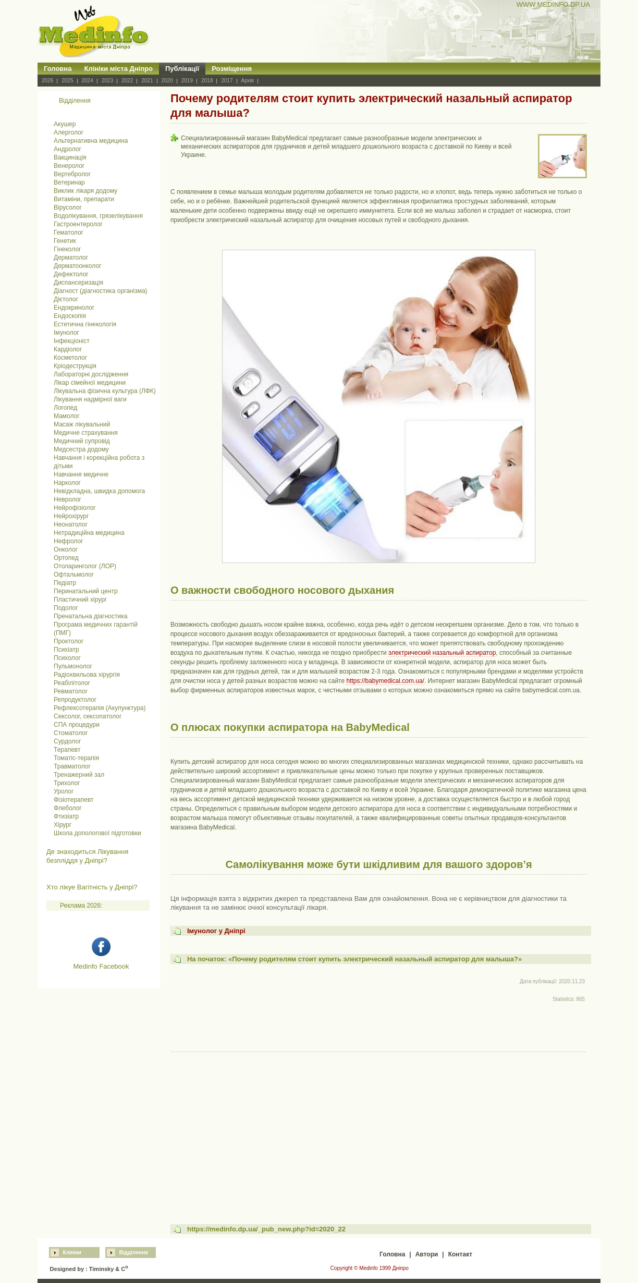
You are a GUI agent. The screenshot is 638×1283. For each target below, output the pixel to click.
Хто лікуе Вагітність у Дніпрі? (92, 887)
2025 (67, 80)
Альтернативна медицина (91, 140)
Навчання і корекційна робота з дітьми (99, 462)
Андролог (67, 149)
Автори (426, 1254)
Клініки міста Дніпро (118, 68)
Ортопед (66, 557)
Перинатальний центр (86, 591)
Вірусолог (68, 207)
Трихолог (67, 783)
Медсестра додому (81, 449)
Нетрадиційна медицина (89, 532)
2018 (207, 80)
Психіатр (66, 649)
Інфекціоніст (72, 341)
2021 (147, 80)
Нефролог (68, 541)
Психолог (67, 658)
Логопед (65, 407)
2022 (127, 80)
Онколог (66, 549)
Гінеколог (67, 249)
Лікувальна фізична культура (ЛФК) (105, 391)
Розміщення (232, 68)
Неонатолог (71, 524)
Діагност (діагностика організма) (101, 291)
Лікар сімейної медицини (90, 382)
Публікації (182, 68)
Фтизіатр (66, 816)
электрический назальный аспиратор (442, 652)
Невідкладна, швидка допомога (99, 491)
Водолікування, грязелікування (98, 215)
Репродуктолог (75, 699)
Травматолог (72, 766)
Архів (247, 80)
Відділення (133, 1252)
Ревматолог (71, 691)
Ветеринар (69, 182)
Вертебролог (72, 174)
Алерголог (68, 132)
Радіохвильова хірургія (87, 674)
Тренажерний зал (79, 774)
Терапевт (67, 749)
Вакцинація (70, 157)
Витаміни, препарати (84, 199)
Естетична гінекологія (85, 324)
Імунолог (66, 332)
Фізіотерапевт (74, 799)
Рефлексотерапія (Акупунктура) (99, 708)
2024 (87, 80)
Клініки (72, 1252)
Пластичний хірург (80, 599)
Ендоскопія (70, 316)
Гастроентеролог (78, 224)
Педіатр (65, 582)
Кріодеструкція (75, 366)
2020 (167, 80)
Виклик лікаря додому (85, 190)
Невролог (67, 499)
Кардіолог (68, 349)
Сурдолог (67, 741)
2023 (107, 80)
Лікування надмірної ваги (90, 399)
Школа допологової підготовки (97, 833)
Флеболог (68, 808)
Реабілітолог (72, 683)
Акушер (65, 124)
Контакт (460, 1254)
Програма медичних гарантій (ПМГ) (96, 629)
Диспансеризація (78, 282)
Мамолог (67, 416)
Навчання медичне (81, 474)
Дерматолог (71, 257)
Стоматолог (71, 733)
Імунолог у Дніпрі (216, 931)
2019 (187, 80)
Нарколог (67, 482)
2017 (226, 80)
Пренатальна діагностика (90, 616)
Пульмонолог (73, 666)
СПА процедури (77, 724)
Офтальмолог (74, 574)
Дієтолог (66, 299)
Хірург (62, 824)
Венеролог (69, 165)
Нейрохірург (71, 516)
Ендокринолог (74, 307)
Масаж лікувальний (82, 424)
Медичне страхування (86, 432)
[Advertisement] (378, 1128)
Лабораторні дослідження (91, 374)
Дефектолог (71, 274)
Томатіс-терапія (76, 758)
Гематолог (68, 232)
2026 (47, 80)
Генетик (65, 241)
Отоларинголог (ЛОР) (85, 566)
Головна (57, 68)
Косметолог (70, 357)
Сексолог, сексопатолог (87, 716)
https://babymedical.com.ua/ (385, 681)
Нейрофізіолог (75, 507)
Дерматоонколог (77, 266)
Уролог (63, 791)
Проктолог (68, 641)
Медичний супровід (82, 441)
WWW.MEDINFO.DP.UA (553, 4)
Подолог (66, 608)
